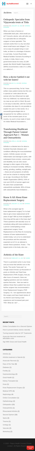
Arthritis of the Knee (13, 254)
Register (30, 447)
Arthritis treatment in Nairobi (12, 357)
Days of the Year (8, 364)
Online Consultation (10, 398)
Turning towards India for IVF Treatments (17, 333)
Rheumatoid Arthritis (10, 411)
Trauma (5, 421)
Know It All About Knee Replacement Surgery (15, 198)
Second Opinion (8, 415)
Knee (5, 384)
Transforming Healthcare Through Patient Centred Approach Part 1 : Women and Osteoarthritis (16, 133)
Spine (5, 418)
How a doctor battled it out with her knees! (16, 78)
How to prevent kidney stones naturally (16, 330)
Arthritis (5, 354)
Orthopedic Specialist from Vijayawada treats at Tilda (16, 21)
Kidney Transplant (9, 381)
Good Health (7, 377)
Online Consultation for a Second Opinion (17, 326)
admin (28, 258)
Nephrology (7, 394)
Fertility (5, 371)
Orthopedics (7, 404)
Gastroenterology (9, 374)
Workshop (6, 431)
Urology (5, 425)
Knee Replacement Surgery (12, 388)
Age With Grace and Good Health (14, 342)
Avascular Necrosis (9, 361)
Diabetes (6, 367)
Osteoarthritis (7, 408)
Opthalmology (8, 401)
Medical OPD (7, 391)
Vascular (6, 428)
